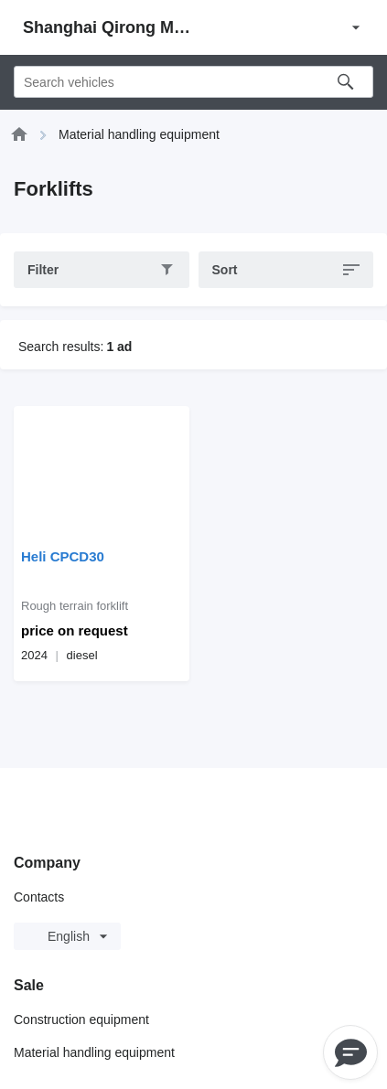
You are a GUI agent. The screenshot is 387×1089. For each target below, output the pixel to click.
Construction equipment (81, 1019)
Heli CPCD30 (62, 556)
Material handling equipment (94, 1052)
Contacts (39, 897)
